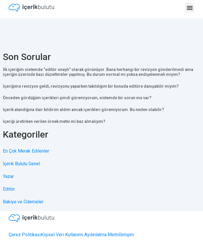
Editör (9, 189)
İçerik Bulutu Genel (21, 163)
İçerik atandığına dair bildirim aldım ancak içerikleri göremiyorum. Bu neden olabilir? (83, 109)
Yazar (8, 176)
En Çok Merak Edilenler (26, 151)
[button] (189, 7)
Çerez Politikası (25, 234)
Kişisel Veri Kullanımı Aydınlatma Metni (80, 234)
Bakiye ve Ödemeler (23, 201)
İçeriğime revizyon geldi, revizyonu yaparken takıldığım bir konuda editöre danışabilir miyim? (91, 86)
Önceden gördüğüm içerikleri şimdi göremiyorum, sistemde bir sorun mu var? (77, 97)
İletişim (126, 234)
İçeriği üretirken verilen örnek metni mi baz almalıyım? (54, 121)
